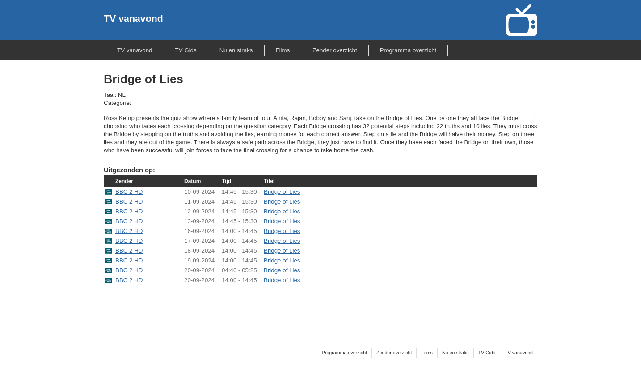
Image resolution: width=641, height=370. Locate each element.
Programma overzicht (408, 50)
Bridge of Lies (282, 191)
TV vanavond (133, 18)
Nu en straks (236, 50)
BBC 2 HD (129, 191)
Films (283, 50)
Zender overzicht (334, 50)
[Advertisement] (320, 307)
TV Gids (186, 50)
